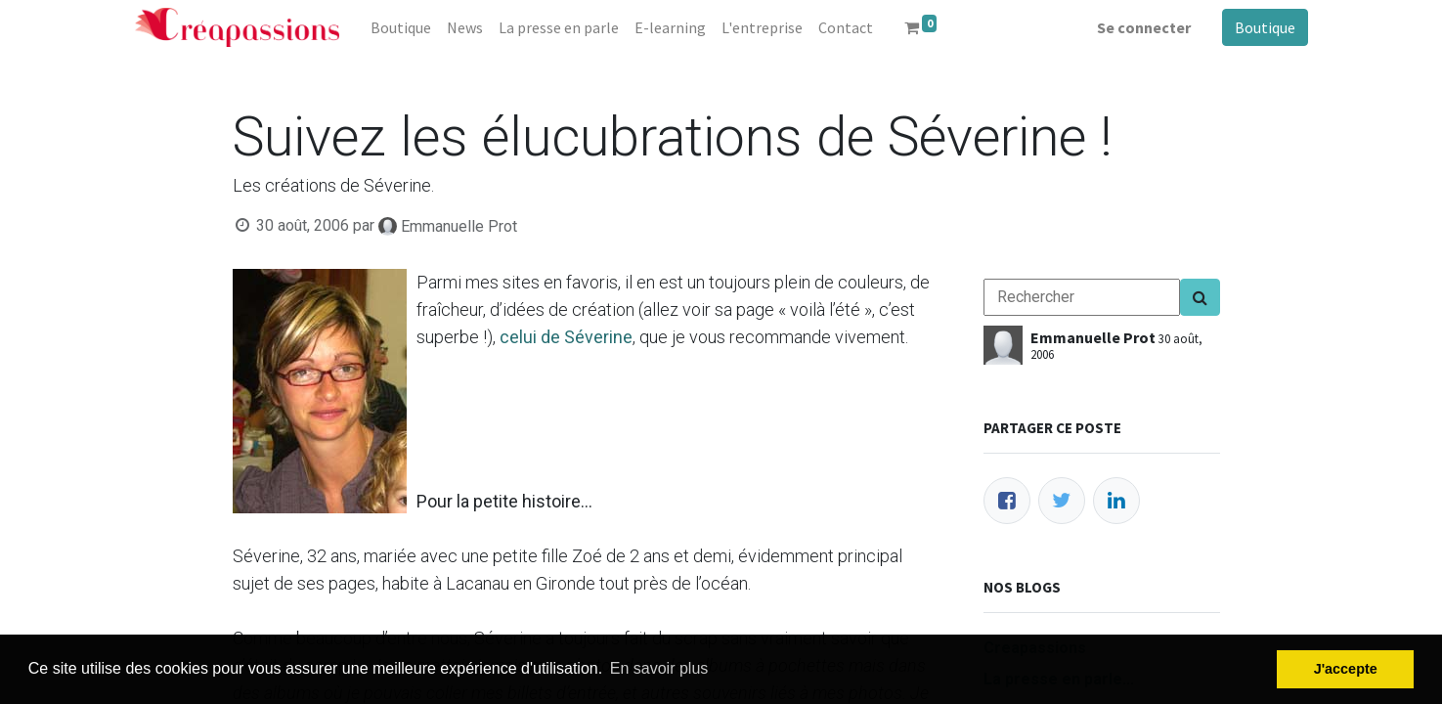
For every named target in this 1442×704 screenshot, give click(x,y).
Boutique (1265, 27)
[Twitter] (1061, 500)
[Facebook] (1006, 500)
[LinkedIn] (1116, 500)
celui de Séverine (566, 337)
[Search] (1200, 297)
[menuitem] (401, 27)
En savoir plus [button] (659, 668)
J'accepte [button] (1345, 669)
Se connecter (1144, 27)
